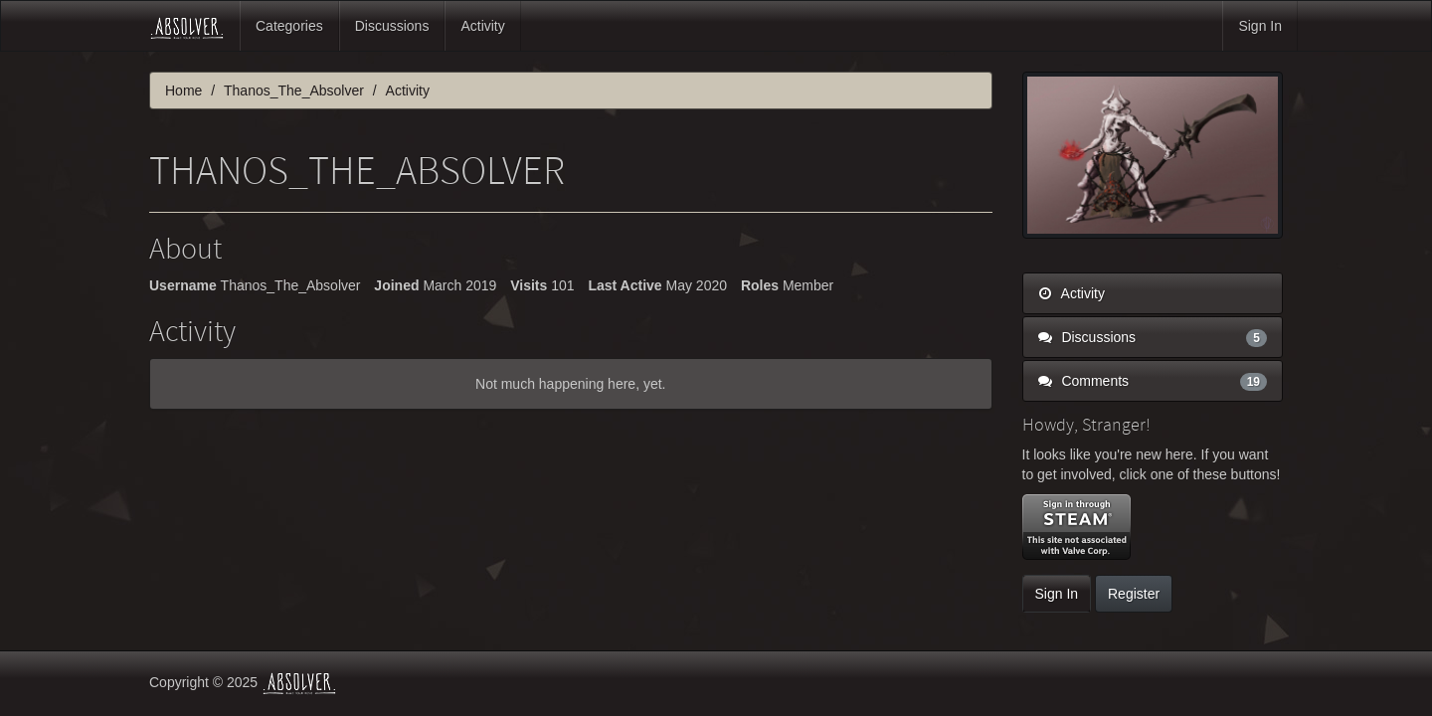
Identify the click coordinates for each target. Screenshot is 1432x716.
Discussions (392, 26)
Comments (1153, 381)
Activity (482, 26)
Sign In (1260, 26)
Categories (289, 26)
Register (1134, 594)
